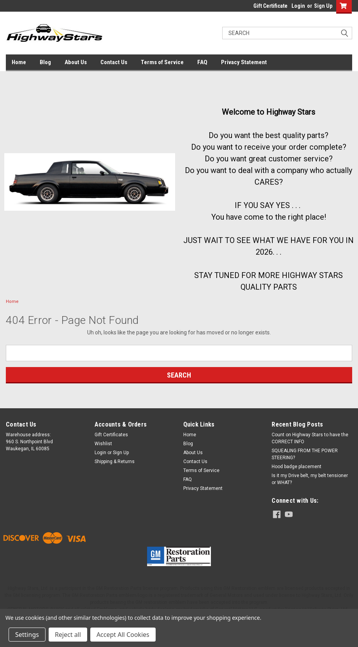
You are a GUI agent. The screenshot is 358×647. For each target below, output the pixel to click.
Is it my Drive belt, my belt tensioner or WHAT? (310, 479)
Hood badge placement (296, 466)
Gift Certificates (111, 434)
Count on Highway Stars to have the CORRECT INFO (310, 438)
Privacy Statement (244, 62)
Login (298, 6)
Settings (27, 634)
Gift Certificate (270, 6)
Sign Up (323, 6)
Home (19, 62)
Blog (45, 62)
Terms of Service (162, 62)
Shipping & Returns (115, 461)
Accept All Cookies (123, 634)
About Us (76, 62)
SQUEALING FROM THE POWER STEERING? (305, 454)
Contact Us (113, 62)
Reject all (68, 634)
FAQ (202, 62)
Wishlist (103, 443)
